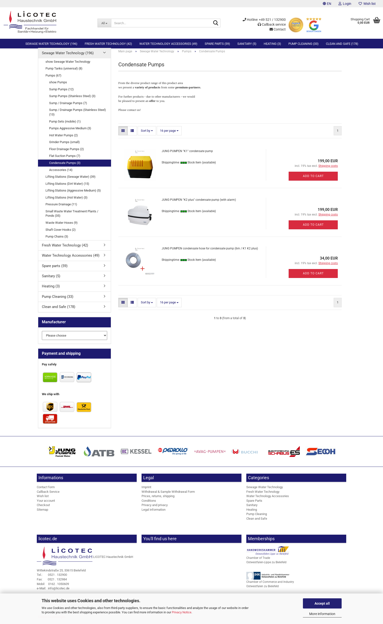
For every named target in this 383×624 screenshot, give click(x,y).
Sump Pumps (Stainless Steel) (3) (72, 100)
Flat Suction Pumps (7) (64, 160)
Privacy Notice (181, 612)
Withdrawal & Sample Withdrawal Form (168, 495)
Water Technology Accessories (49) (168, 44)
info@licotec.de (53, 592)
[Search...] (104, 23)
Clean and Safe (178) (342, 44)
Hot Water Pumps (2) (63, 139)
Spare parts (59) (217, 44)
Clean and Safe (256, 522)
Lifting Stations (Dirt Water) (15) (67, 188)
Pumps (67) (53, 79)
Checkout (43, 509)
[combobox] (147, 135)
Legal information (153, 514)
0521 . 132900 (52, 579)
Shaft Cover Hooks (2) (60, 233)
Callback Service (48, 495)
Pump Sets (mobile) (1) (65, 125)
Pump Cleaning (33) (303, 44)
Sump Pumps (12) (61, 93)
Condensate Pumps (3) (65, 167)
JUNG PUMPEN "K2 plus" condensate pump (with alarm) (199, 204)
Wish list (367, 4)
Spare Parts (254, 505)
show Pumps (58, 86)
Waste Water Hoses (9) (61, 227)
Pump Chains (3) (56, 240)
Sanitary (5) (246, 44)
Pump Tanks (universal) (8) (64, 72)
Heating (251, 514)
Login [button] (344, 4)
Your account (46, 505)
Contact (278, 29)
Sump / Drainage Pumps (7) (68, 107)
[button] (327, 3)
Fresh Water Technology (262, 495)
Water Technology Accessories (267, 500)
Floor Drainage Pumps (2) (66, 153)
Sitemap (42, 514)
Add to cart (313, 180)
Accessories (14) (61, 174)
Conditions (149, 505)
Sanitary (251, 509)
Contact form (46, 491)
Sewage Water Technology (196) (51, 44)
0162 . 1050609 (53, 588)
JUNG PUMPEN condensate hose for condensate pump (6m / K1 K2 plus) (210, 252)
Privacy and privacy (155, 509)
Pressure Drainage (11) (61, 208)
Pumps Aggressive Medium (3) (70, 132)
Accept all (322, 603)
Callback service (272, 24)
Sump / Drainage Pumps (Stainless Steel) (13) (77, 116)
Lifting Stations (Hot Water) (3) (66, 201)
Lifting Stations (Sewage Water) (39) (70, 181)
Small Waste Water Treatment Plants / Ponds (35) (71, 218)
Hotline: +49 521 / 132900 (264, 20)
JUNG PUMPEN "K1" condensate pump (187, 155)
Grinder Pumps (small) (64, 146)
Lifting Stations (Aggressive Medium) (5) (73, 194)
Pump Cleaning (256, 518)
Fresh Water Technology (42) (108, 44)
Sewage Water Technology (264, 491)
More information (322, 614)
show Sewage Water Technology (67, 65)
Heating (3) (272, 44)
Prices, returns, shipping (158, 500)
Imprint (146, 491)
